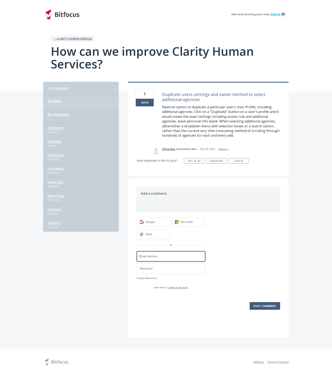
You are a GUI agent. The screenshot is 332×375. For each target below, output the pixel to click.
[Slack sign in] (153, 234)
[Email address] (171, 256)
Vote (144, 102)
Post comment (264, 306)
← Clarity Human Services (72, 38)
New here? (171, 287)
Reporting (56, 195)
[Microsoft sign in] (188, 222)
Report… (224, 149)
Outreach (56, 168)
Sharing (54, 223)
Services (54, 209)
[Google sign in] (153, 222)
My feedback (58, 114)
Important (217, 161)
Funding (54, 141)
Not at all (196, 161)
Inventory (56, 155)
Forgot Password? (147, 278)
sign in (275, 14)
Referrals (55, 182)
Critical (241, 161)
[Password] (171, 268)
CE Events (56, 128)
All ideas (54, 101)
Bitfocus (259, 362)
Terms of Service (278, 362)
